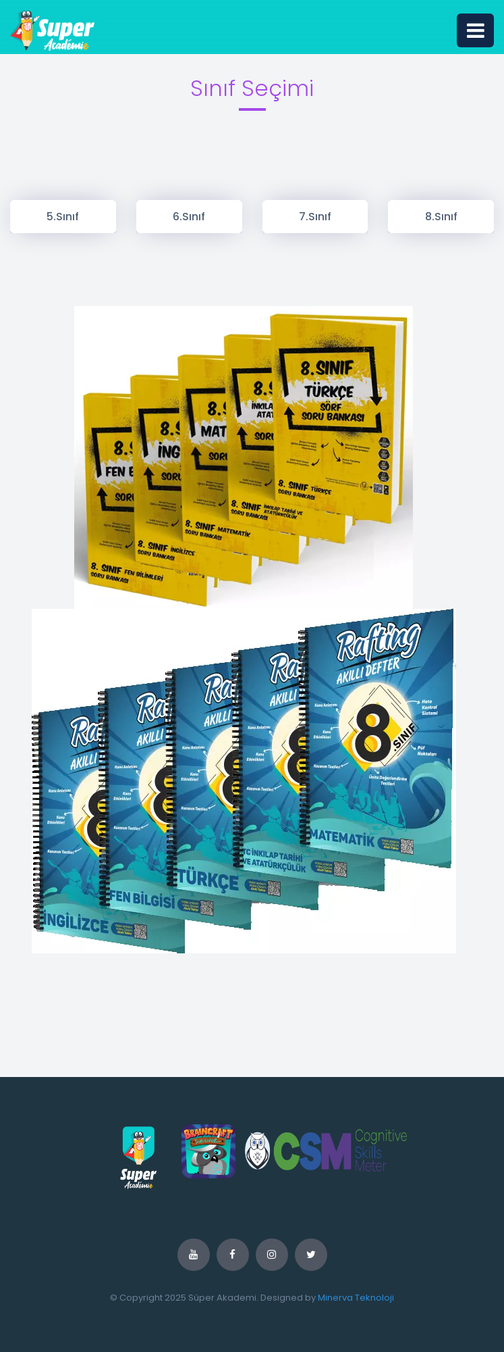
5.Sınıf (63, 216)
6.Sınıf (189, 216)
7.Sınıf (315, 216)
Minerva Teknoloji (356, 1297)
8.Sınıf (441, 216)
